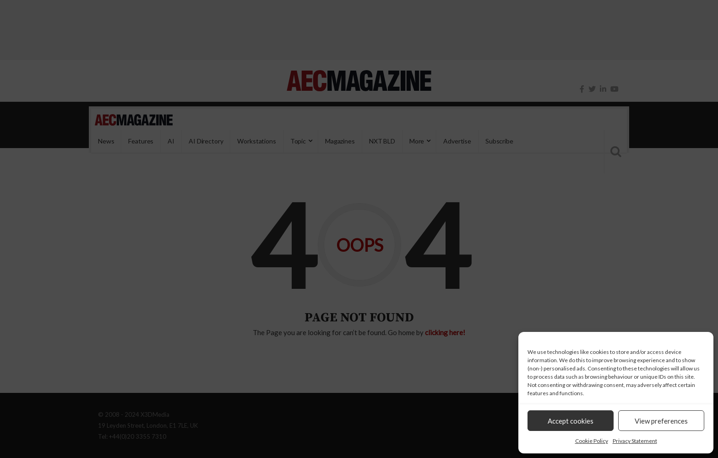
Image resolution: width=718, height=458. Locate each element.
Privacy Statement (635, 440)
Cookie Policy (591, 440)
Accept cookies (570, 421)
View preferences (661, 421)
